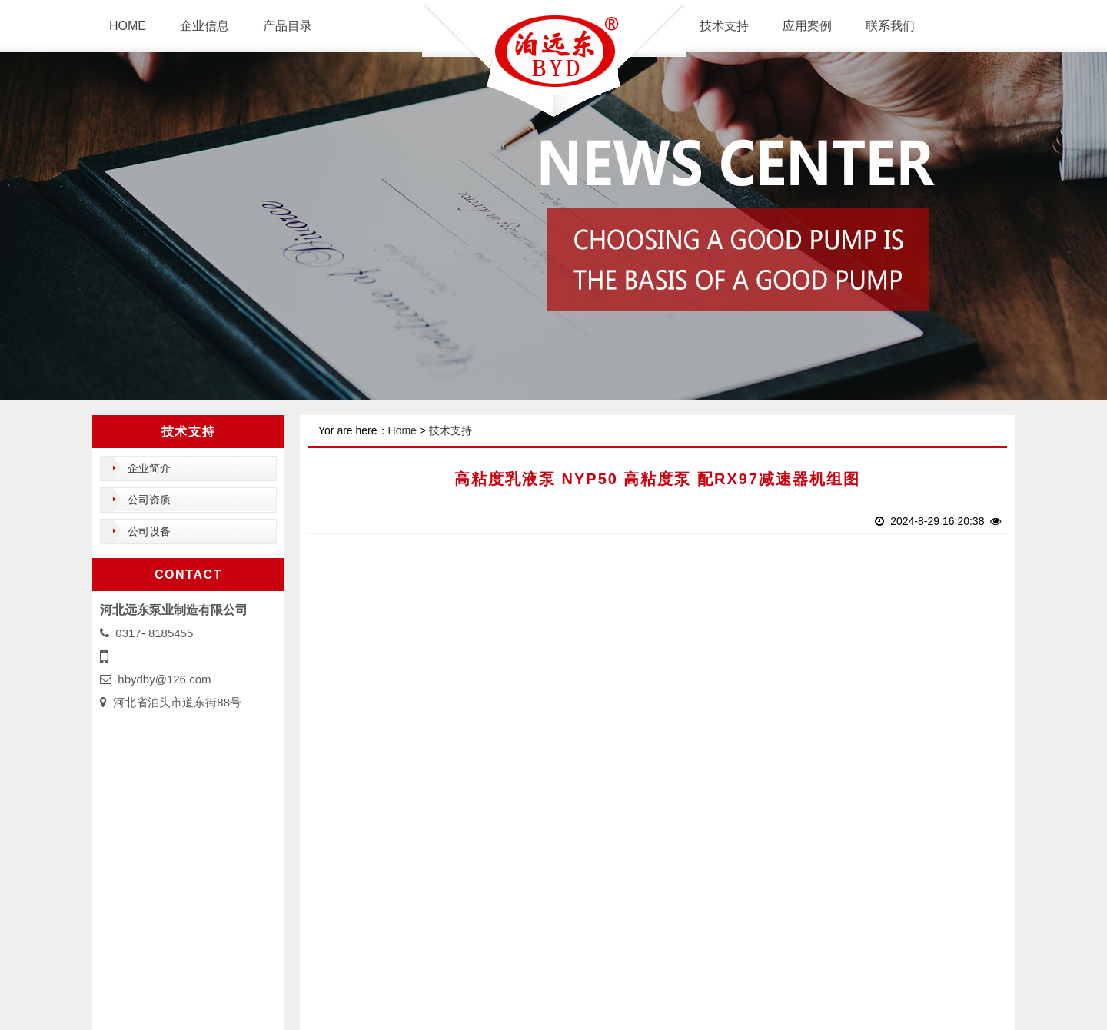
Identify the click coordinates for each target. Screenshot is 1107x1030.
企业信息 (204, 25)
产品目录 (287, 25)
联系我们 (890, 25)
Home (402, 430)
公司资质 (149, 499)
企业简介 (149, 468)
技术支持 (724, 25)
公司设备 (149, 531)
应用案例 (807, 25)
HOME (127, 25)
